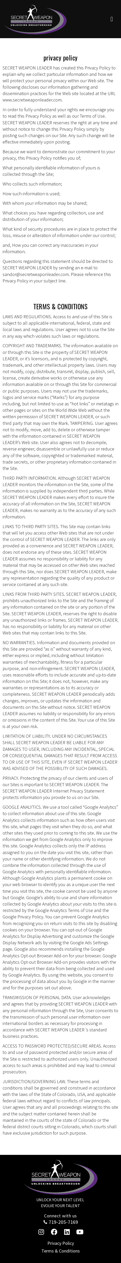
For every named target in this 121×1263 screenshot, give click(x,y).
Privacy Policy (60, 1243)
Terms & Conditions (60, 1251)
